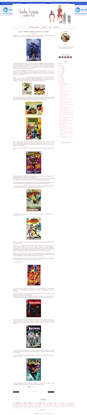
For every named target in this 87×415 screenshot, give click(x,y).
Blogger (45, 409)
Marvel (22, 403)
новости (27, 404)
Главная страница (33, 391)
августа (60, 72)
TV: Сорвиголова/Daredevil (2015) (65, 131)
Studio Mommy (43, 413)
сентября (61, 71)
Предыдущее (51, 391)
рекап (53, 402)
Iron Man (37, 404)
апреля (60, 79)
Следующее (16, 391)
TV (42, 402)
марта (60, 80)
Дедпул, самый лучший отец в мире (66, 117)
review (14, 403)
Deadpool (32, 404)
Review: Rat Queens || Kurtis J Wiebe (66, 112)
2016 (59, 63)
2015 (59, 65)
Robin (72, 404)
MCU (18, 404)
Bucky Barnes (46, 404)
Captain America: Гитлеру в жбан (65, 127)
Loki (69, 404)
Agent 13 (52, 404)
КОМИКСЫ (44, 27)
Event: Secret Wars (58, 404)
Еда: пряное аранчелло (63, 83)
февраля (61, 82)
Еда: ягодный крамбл (63, 93)
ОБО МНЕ (56, 27)
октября (60, 69)
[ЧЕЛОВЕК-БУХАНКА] (34, 27)
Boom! (41, 404)
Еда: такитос (61, 115)
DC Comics (35, 403)
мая (60, 77)
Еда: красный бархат (63, 125)
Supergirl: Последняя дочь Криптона (66, 114)
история (31, 386)
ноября (60, 68)
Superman (22, 404)
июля (60, 74)
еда (28, 403)
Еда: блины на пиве (63, 97)
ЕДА (50, 27)
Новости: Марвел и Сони (64, 118)
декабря (61, 66)
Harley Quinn (65, 404)
